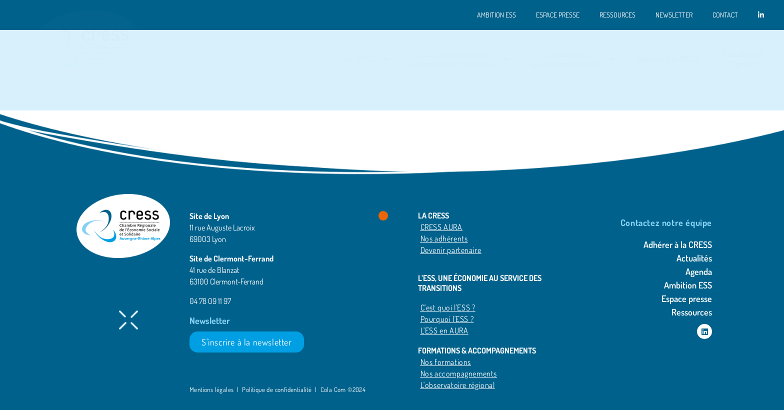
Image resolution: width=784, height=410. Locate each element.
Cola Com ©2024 (343, 390)
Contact (725, 14)
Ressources (618, 14)
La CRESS (367, 59)
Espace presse (558, 14)
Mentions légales (213, 390)
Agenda (699, 271)
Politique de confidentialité (277, 390)
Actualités (694, 258)
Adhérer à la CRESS (669, 59)
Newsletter (674, 14)
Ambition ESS (496, 14)
